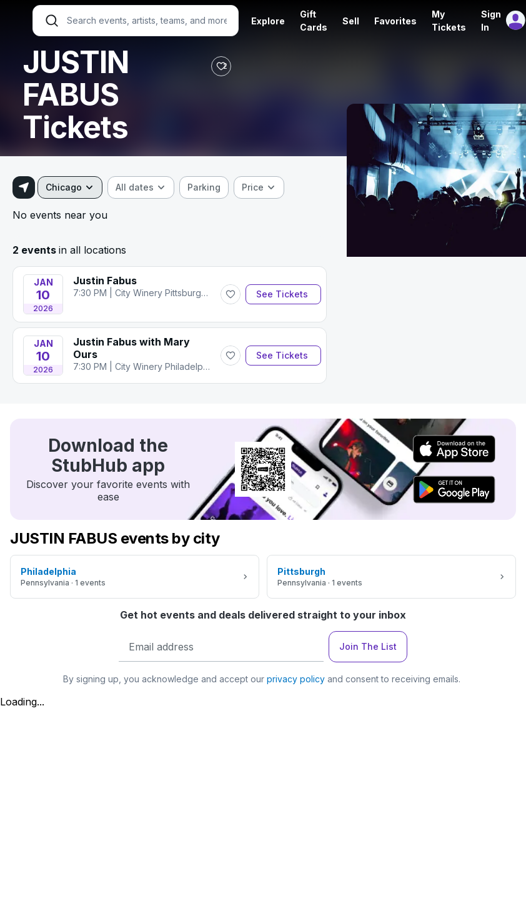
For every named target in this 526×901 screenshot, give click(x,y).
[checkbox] (204, 187)
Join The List (368, 646)
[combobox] (69, 187)
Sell (350, 21)
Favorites (395, 21)
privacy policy (296, 679)
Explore (268, 21)
